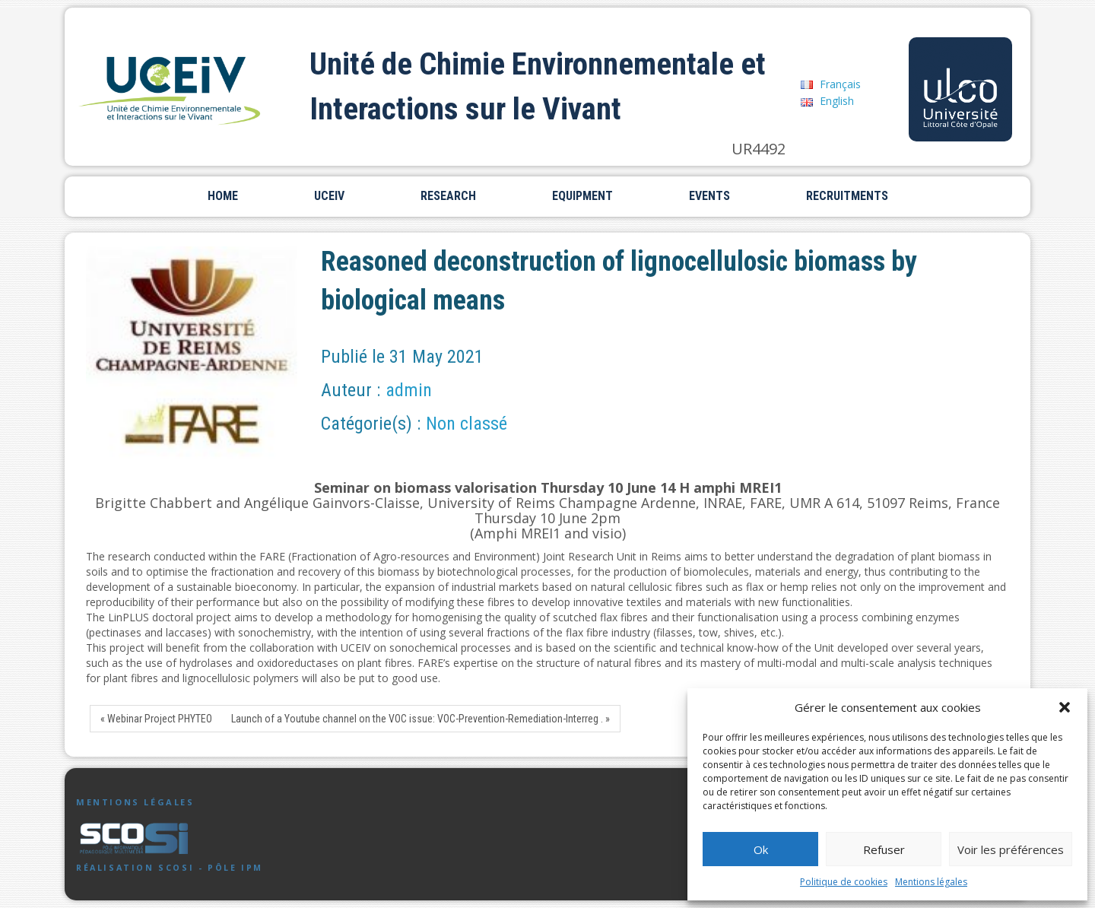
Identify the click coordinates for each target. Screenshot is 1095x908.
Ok (761, 849)
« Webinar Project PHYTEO (156, 719)
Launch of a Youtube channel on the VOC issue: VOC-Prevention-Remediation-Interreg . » (420, 719)
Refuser (884, 849)
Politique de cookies (843, 881)
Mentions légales (931, 881)
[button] (1064, 707)
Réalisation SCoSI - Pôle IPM (169, 867)
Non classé (466, 423)
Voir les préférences (1010, 849)
